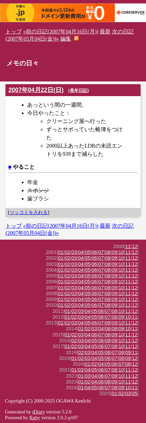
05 (87, 252)
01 (60, 252)
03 (74, 252)
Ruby (34, 417)
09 (114, 252)
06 (94, 252)
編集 (65, 39)
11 (128, 246)
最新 (105, 31)
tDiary (38, 411)
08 (108, 252)
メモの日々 (22, 63)
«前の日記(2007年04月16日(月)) (60, 31)
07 (101, 252)
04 (81, 252)
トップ (13, 31)
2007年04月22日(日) (36, 90)
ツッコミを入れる (29, 212)
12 (134, 246)
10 (121, 252)
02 (67, 252)
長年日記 (78, 90)
